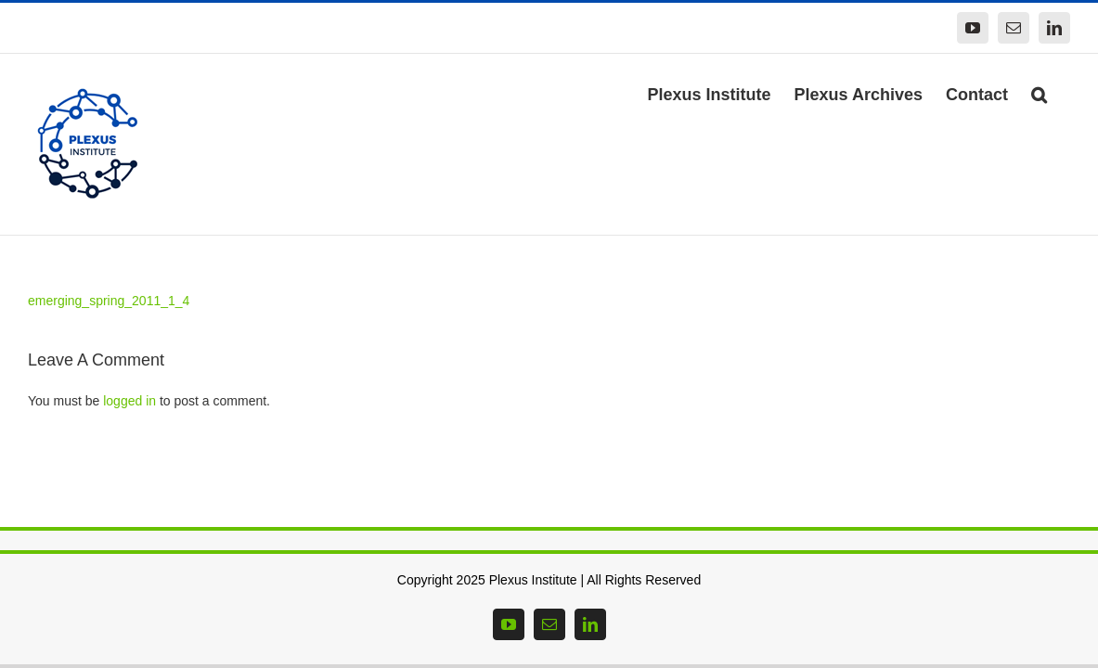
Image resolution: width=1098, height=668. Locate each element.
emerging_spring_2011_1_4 (108, 300)
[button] (1062, 93)
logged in (129, 400)
